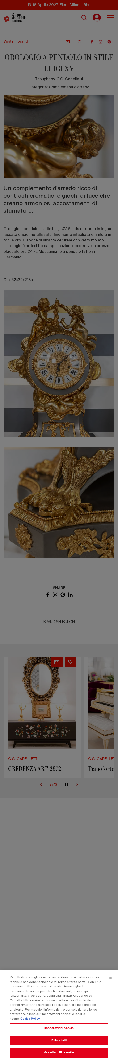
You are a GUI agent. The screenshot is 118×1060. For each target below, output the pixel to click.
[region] (59, 1015)
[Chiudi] (110, 978)
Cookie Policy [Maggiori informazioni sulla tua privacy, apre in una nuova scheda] (30, 1018)
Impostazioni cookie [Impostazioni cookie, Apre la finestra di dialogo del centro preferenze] (59, 1028)
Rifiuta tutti (59, 1040)
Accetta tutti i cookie (59, 1052)
